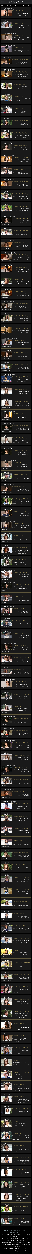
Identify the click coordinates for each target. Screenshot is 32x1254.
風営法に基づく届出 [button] (14, 1230)
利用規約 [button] (23, 1230)
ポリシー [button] (19, 1232)
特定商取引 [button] (5, 1230)
